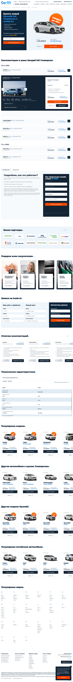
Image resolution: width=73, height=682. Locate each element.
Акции (47, 4)
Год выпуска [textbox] (7, 321)
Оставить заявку (60, 320)
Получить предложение (13, 42)
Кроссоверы (31, 661)
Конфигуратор (17, 658)
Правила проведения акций (17, 678)
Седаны (30, 655)
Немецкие (45, 658)
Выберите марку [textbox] (30, 311)
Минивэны (31, 667)
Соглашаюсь (63, 677)
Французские (45, 661)
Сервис (58, 4)
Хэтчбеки (30, 657)
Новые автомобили (18, 655)
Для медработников (5, 658)
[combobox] (13, 320)
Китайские (45, 655)
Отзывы (69, 658)
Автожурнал (63, 4)
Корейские (45, 660)
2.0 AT (5, 381)
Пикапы (30, 664)
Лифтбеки (31, 658)
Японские (44, 657)
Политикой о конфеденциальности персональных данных (63, 673)
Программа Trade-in (5, 661)
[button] (3, 89)
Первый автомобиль (5, 657)
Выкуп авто (52, 4)
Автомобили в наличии (19, 657)
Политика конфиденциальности (6, 678)
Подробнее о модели (18, 360)
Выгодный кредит (4, 660)
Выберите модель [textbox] (31, 316)
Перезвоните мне (66, 662)
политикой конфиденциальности (8, 46)
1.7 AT (10, 381)
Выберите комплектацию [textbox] (32, 321)
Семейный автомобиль (5, 655)
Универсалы (31, 660)
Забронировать (62, 105)
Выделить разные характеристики (61, 382)
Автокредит (36, 4)
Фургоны (30, 666)
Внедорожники (31, 663)
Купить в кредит (53, 46)
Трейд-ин (42, 4)
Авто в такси (17, 660)
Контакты (69, 4)
